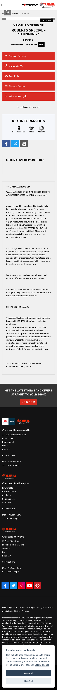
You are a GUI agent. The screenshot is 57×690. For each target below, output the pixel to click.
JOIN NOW (28, 402)
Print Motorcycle (16, 96)
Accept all (28, 673)
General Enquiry (15, 56)
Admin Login (7, 611)
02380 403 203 (32, 107)
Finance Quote (15, 86)
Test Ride (12, 76)
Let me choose (42, 665)
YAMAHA (15, 13)
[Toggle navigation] (1, 5)
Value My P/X (14, 66)
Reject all (28, 681)
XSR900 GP (25, 13)
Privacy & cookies (22, 611)
